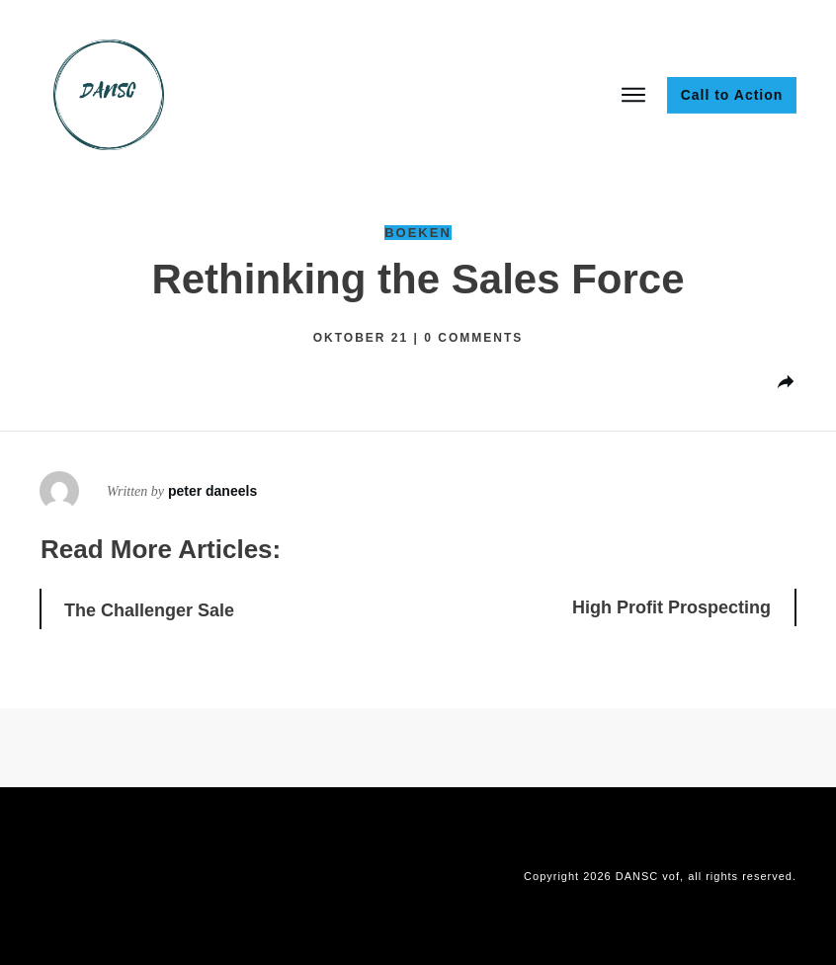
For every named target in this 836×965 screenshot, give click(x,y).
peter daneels (212, 491)
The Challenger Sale (149, 610)
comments (473, 338)
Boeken (418, 232)
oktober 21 (363, 338)
